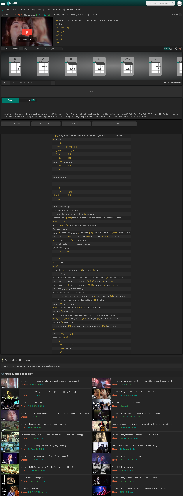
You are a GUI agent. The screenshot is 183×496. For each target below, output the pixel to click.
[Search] (173, 3)
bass (47, 83)
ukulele (22, 83)
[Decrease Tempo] (3, 48)
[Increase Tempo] (21, 48)
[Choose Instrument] (53, 83)
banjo (39, 83)
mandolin (31, 83)
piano (15, 83)
